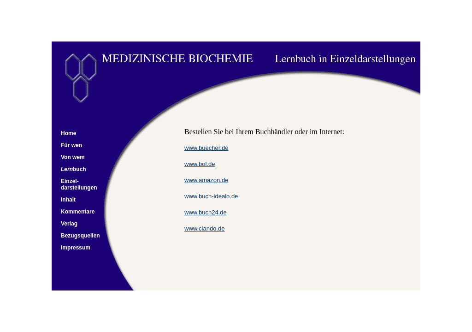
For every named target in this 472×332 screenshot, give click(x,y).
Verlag (69, 223)
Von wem (73, 157)
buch (79, 169)
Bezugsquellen (80, 235)
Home (68, 133)
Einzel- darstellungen (79, 184)
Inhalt (68, 199)
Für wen (71, 145)
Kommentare (77, 211)
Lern (67, 169)
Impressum (75, 247)
